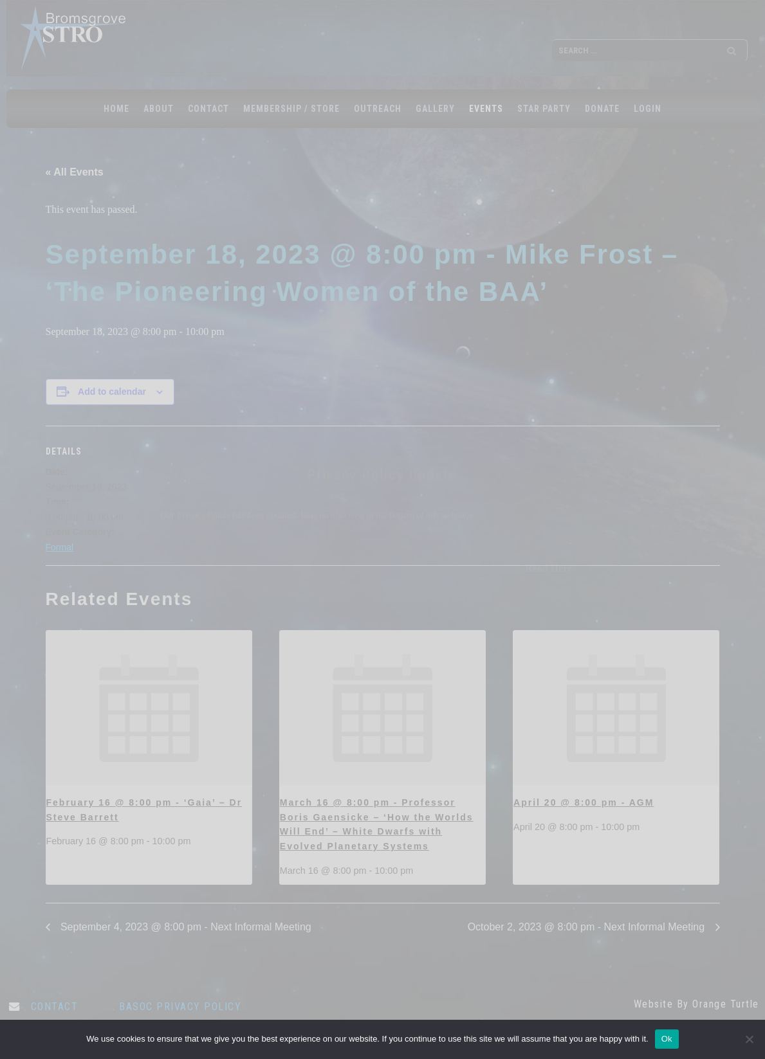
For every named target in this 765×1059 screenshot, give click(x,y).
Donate (602, 109)
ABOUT (158, 109)
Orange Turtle (725, 1004)
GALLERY (435, 109)
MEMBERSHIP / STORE (291, 109)
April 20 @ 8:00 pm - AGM (583, 802)
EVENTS (486, 109)
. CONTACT (51, 1006)
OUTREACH (377, 109)
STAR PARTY (544, 109)
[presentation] (149, 708)
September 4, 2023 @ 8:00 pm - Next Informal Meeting (184, 926)
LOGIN (647, 109)
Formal (60, 547)
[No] (748, 1039)
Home (116, 109)
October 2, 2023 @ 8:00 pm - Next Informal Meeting (588, 926)
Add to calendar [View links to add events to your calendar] (112, 391)
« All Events (75, 172)
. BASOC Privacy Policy (177, 1006)
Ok (666, 1039)
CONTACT (208, 109)
